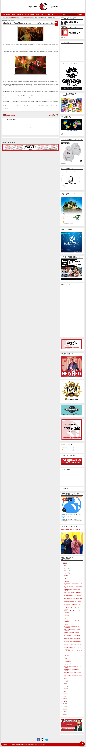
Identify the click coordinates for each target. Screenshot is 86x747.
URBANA (13, 14)
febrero (65, 686)
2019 (64, 695)
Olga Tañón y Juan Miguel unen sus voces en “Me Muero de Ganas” (29, 23)
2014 (64, 703)
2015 (64, 701)
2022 (64, 690)
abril (65, 683)
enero (65, 688)
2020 (64, 693)
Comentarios (65, 450)
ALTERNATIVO (20, 14)
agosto (65, 575)
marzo (65, 685)
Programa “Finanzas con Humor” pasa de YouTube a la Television (70, 530)
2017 (64, 698)
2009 (64, 711)
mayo (65, 681)
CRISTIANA (26, 14)
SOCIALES (32, 14)
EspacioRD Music (64, 521)
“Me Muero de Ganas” (22, 46)
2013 (64, 704)
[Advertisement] (71, 311)
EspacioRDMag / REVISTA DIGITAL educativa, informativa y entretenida (23, 744)
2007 (64, 714)
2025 (64, 563)
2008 (64, 713)
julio (65, 678)
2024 (64, 565)
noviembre (66, 570)
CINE (42, 14)
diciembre (66, 568)
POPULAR (8, 14)
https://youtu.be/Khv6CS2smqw (46, 100)
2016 (64, 699)
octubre (65, 572)
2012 (64, 706)
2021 (64, 691)
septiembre (66, 573)
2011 (64, 708)
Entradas (64, 447)
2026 (64, 562)
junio (65, 680)
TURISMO (38, 14)
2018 (64, 696)
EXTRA (3, 14)
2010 (64, 709)
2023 (64, 567)
